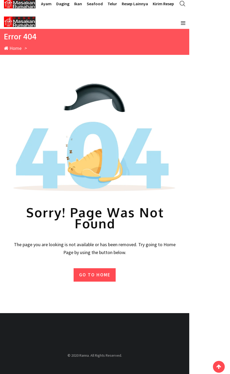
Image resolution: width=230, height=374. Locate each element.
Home (13, 48)
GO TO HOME (94, 275)
